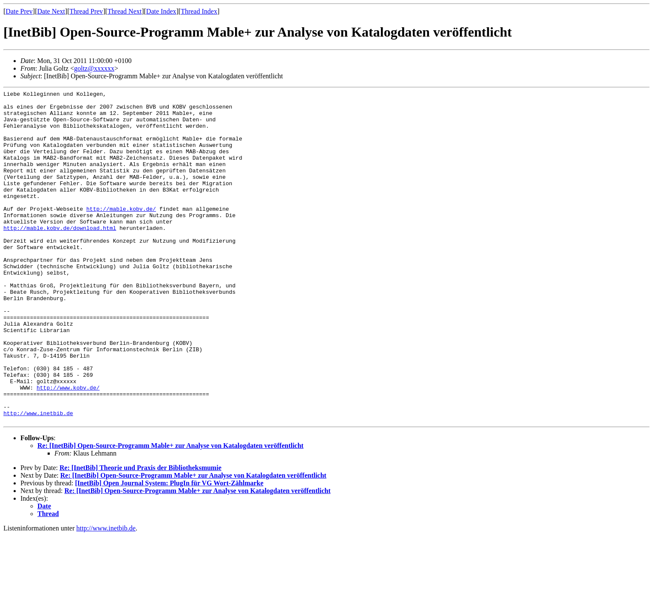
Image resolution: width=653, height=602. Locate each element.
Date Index (161, 11)
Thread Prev (86, 11)
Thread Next (125, 11)
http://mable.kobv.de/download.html (59, 256)
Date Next (51, 11)
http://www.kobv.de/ (68, 447)
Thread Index (199, 11)
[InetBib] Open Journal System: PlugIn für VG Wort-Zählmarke (169, 549)
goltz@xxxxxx (94, 68)
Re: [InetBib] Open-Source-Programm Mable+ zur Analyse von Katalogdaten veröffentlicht (170, 512)
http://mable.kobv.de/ (121, 233)
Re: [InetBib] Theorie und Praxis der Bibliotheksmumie (140, 534)
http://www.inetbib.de (38, 478)
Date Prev (19, 11)
